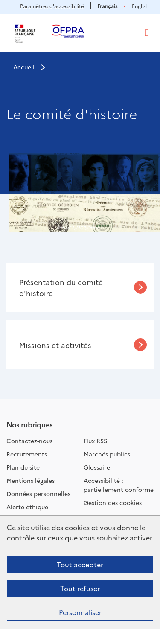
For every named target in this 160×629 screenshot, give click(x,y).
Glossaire (97, 467)
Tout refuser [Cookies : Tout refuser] (80, 588)
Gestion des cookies (113, 502)
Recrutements (26, 454)
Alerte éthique (27, 506)
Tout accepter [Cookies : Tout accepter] (80, 564)
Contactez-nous (29, 440)
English (140, 5)
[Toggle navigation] (147, 32)
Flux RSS (95, 440)
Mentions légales (30, 480)
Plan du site (23, 467)
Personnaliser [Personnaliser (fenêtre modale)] (80, 612)
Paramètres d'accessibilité (52, 5)
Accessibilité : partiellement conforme (119, 484)
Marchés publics (107, 454)
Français (107, 5)
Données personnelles (38, 493)
